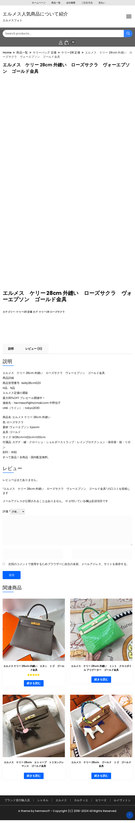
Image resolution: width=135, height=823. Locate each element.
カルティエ (81, 798)
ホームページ (39, 2)
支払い (101, 2)
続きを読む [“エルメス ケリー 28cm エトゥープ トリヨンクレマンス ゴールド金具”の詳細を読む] (34, 773)
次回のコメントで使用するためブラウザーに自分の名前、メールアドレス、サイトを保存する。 (68, 562)
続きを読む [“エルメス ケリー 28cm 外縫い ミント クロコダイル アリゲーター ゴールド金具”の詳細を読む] (101, 677)
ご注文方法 (87, 2)
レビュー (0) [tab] (33, 346)
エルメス (61, 798)
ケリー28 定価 (24, 309)
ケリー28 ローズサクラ (52, 309)
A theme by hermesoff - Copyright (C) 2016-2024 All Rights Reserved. (67, 808)
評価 (6, 509)
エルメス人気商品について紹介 (35, 14)
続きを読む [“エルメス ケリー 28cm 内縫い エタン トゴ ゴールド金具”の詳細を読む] (34, 681)
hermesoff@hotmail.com (31, 400)
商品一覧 (55, 2)
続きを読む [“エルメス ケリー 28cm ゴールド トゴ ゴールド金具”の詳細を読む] (101, 773)
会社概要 (70, 2)
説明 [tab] (11, 346)
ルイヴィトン (122, 798)
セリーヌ (101, 798)
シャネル (42, 798)
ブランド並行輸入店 (17, 798)
